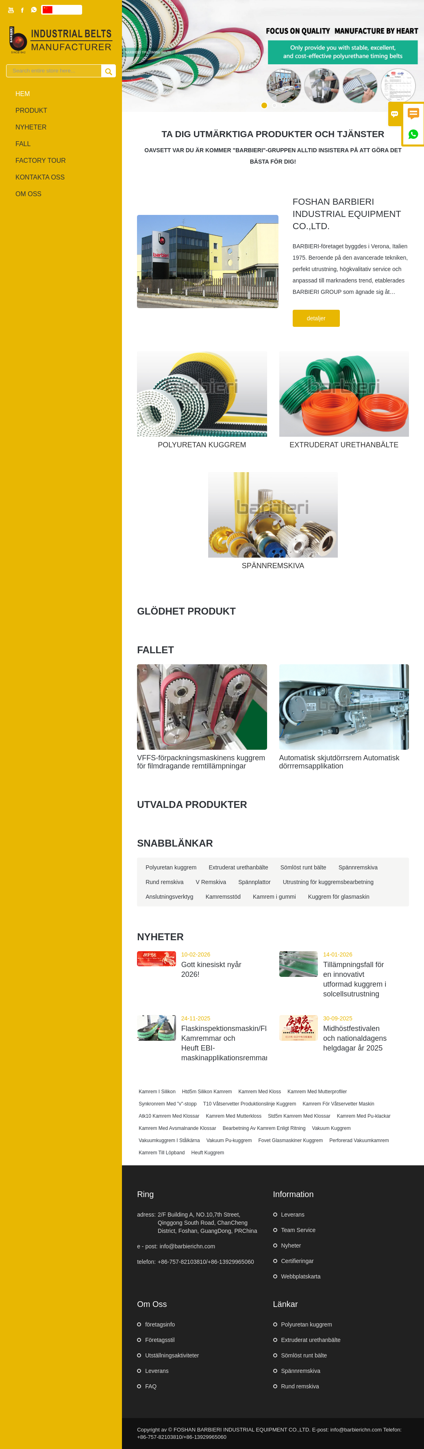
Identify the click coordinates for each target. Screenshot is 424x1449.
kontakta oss (40, 177)
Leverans (293, 1214)
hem (22, 93)
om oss (28, 193)
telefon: (146, 1262)
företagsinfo (160, 1324)
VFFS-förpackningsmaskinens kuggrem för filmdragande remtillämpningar (201, 762)
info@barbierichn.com (187, 1246)
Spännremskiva (301, 1371)
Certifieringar (297, 1261)
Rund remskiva (300, 1386)
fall (22, 143)
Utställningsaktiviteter (172, 1355)
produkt (31, 110)
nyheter (30, 127)
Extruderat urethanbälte (311, 1340)
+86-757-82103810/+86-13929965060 (206, 1262)
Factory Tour (40, 160)
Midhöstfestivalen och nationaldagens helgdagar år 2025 (355, 1038)
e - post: (147, 1246)
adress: (146, 1214)
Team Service (298, 1230)
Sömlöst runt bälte (304, 1355)
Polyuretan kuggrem (306, 1324)
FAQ (151, 1386)
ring (145, 1194)
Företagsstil (159, 1340)
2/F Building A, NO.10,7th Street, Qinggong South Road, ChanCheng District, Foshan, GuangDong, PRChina (207, 1222)
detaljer (316, 318)
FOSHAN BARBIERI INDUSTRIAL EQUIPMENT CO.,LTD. (347, 214)
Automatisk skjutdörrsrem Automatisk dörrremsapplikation (339, 762)
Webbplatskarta (301, 1276)
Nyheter (291, 1245)
